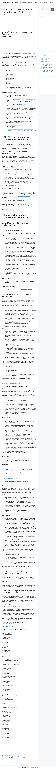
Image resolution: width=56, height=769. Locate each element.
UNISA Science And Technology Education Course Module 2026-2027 (47, 71)
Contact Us (51, 2)
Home (16, 2)
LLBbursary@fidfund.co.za (10, 623)
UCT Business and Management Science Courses (11, 762)
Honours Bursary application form (9, 291)
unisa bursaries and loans (9, 758)
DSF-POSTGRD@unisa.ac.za (26, 289)
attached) (9, 88)
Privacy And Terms (43, 2)
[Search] (52, 9)
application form (16, 99)
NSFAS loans (7, 95)
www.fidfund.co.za (10, 626)
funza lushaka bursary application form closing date (18, 757)
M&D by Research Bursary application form (11, 383)
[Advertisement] (19, 24)
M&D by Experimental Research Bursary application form (13, 569)
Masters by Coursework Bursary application (11, 478)
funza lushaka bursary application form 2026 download (12, 756)
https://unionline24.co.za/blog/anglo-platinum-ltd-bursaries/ (20, 129)
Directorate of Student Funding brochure (13, 125)
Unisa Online (9, 755)
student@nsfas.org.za (30, 99)
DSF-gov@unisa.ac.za (9, 90)
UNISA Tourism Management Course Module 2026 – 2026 (13, 761)
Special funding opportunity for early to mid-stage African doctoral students (20, 130)
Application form (23, 2)
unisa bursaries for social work (20, 758)
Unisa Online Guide (8, 2)
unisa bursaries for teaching (31, 758)
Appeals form (10, 105)
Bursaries (36, 2)
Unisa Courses (30, 2)
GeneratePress (35, 767)
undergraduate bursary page (24, 196)
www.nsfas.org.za (17, 97)
